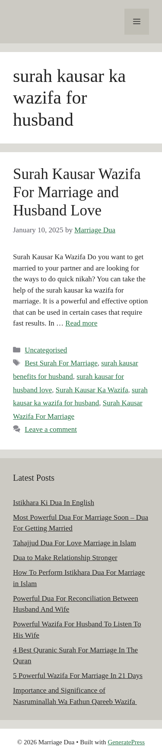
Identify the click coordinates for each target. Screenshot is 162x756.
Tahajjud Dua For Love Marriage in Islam (74, 543)
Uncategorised (46, 350)
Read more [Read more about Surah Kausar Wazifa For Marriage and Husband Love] (81, 323)
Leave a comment (51, 429)
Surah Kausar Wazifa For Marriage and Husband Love (77, 192)
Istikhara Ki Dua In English (53, 503)
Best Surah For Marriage (61, 363)
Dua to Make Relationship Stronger (65, 558)
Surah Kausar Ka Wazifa (92, 390)
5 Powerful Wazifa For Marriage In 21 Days (78, 675)
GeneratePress (126, 742)
